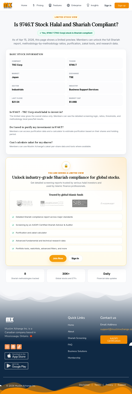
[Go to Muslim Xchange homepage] (8, 5)
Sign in (107, 5)
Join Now (58, 258)
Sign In (75, 258)
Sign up (122, 5)
